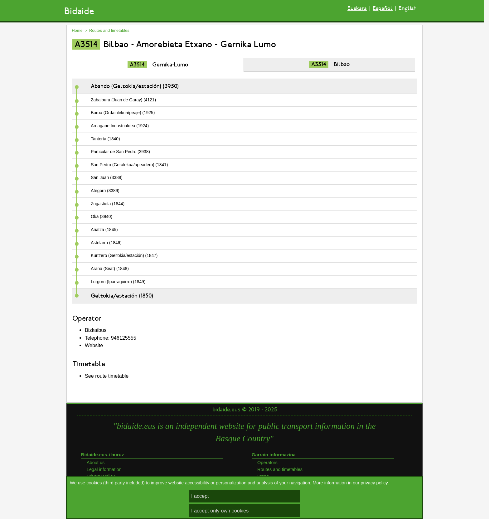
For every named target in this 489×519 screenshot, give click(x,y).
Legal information (104, 469)
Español (383, 8)
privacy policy (374, 482)
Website (94, 345)
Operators (267, 462)
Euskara (357, 8)
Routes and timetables (109, 30)
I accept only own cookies (220, 510)
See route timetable (106, 376)
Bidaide (79, 11)
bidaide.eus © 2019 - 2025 (244, 409)
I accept (200, 496)
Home (77, 30)
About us (96, 462)
